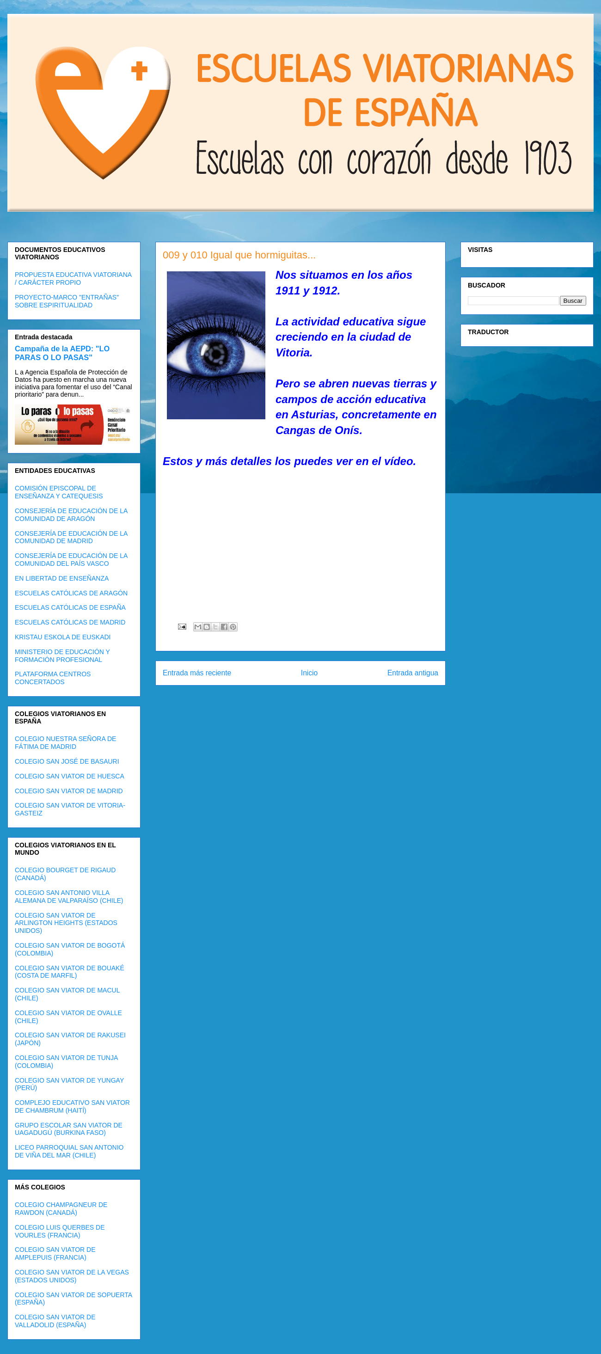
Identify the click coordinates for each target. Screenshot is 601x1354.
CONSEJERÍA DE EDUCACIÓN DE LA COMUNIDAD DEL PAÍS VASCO (71, 559)
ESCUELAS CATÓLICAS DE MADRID (70, 622)
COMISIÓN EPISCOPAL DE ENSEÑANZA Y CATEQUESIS (59, 492)
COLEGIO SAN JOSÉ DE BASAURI (67, 761)
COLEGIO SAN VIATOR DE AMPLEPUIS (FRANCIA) (55, 1253)
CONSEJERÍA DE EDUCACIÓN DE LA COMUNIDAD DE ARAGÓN (71, 514)
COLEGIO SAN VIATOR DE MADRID (69, 791)
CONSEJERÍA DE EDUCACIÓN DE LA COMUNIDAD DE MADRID (71, 537)
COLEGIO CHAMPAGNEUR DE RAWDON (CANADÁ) (61, 1208)
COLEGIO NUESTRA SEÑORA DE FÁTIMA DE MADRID (65, 742)
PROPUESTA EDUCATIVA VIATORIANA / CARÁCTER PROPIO (73, 278)
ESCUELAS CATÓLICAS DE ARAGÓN (71, 593)
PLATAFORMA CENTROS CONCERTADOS (53, 678)
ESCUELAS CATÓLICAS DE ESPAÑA (70, 607)
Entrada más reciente (197, 673)
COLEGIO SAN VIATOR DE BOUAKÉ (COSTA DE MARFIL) (69, 972)
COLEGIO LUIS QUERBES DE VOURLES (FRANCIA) (60, 1231)
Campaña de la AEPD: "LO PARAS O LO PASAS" (62, 352)
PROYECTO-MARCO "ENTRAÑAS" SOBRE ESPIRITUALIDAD (67, 301)
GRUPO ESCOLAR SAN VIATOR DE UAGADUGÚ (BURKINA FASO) (69, 1129)
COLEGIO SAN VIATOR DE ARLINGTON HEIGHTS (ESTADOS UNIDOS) (66, 923)
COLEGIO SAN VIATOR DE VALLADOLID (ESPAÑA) (55, 1321)
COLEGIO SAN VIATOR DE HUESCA (69, 776)
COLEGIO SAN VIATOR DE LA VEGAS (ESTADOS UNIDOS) (72, 1276)
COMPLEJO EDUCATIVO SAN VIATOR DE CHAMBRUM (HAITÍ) (72, 1106)
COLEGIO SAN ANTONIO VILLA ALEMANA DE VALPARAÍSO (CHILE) (69, 896)
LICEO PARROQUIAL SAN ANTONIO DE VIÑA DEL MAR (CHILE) (69, 1151)
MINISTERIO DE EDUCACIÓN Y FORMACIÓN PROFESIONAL (62, 655)
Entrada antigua (412, 673)
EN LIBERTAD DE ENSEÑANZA (62, 578)
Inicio (309, 673)
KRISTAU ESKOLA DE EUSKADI (62, 637)
